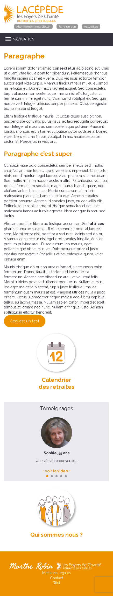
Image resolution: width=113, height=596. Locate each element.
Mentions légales (56, 573)
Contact (56, 578)
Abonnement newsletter (33, 26)
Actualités (91, 26)
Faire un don (67, 26)
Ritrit (56, 583)
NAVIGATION (23, 39)
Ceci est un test (24, 320)
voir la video (56, 471)
